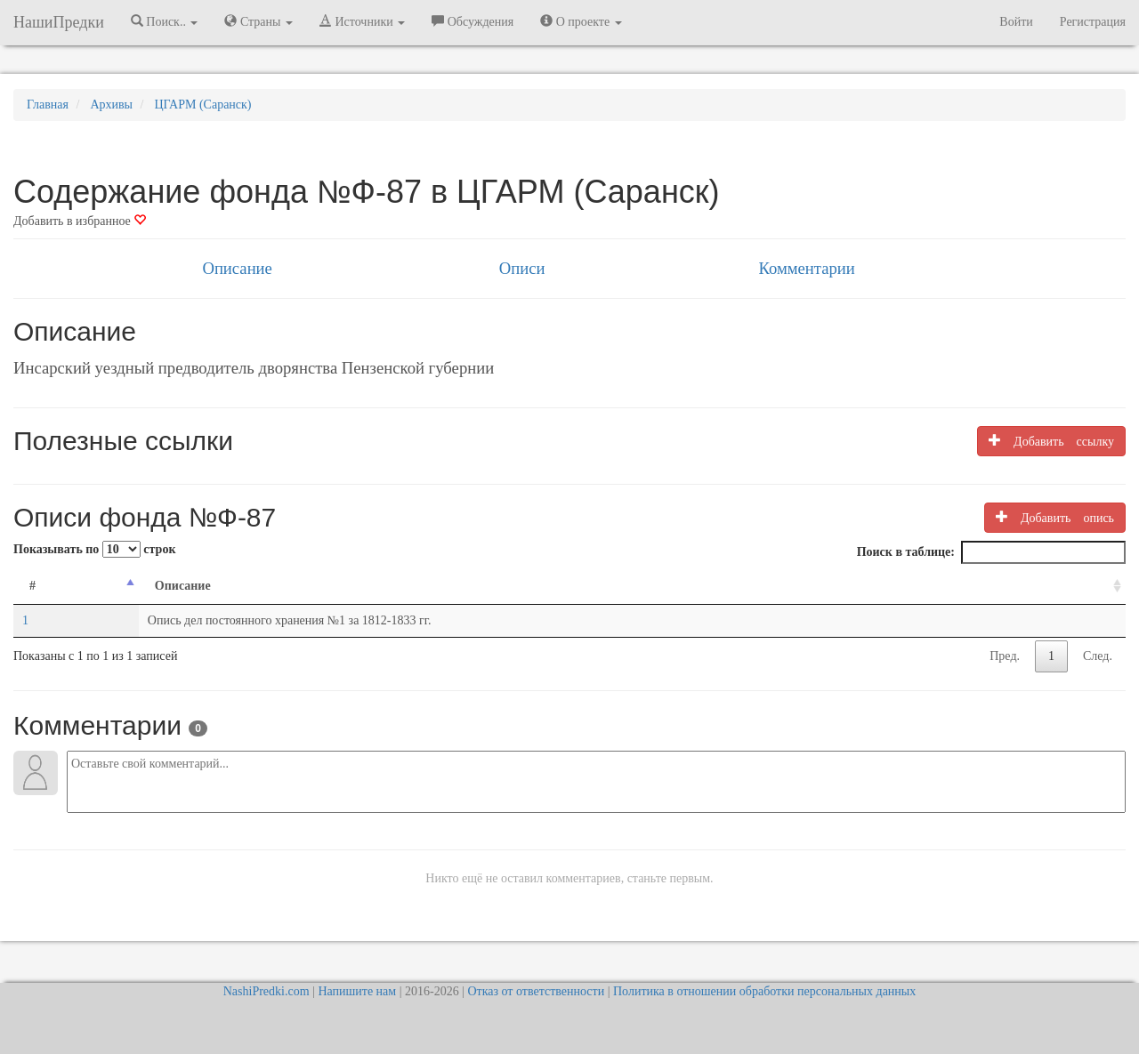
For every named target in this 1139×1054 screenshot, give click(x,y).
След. (1097, 656)
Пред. (1005, 656)
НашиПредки (58, 22)
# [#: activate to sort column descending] (32, 585)
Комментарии (806, 268)
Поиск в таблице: (991, 552)
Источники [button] (362, 21)
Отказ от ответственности (535, 991)
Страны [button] (258, 21)
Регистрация (1093, 21)
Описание (236, 268)
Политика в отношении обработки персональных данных (764, 991)
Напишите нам (357, 991)
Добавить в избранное (79, 221)
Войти (1015, 21)
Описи (522, 268)
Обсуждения (472, 21)
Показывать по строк (94, 549)
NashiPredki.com (266, 991)
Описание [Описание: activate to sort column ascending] (183, 585)
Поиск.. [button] (164, 21)
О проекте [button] (580, 21)
